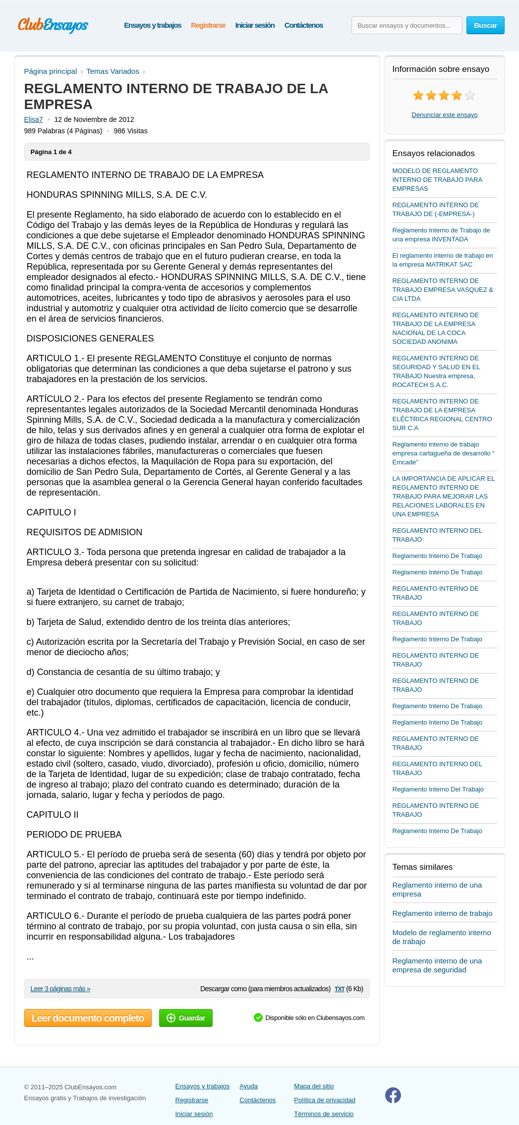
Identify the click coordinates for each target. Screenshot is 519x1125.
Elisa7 (33, 119)
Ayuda (248, 1086)
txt (340, 988)
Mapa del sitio (314, 1086)
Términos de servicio (323, 1114)
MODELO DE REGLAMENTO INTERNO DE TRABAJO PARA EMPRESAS (437, 179)
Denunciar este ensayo (445, 114)
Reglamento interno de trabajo (443, 913)
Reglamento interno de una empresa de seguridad (437, 965)
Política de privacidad (324, 1100)
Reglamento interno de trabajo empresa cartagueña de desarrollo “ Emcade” (444, 453)
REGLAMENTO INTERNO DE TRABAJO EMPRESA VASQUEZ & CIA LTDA (443, 289)
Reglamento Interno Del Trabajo (438, 789)
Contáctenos (304, 25)
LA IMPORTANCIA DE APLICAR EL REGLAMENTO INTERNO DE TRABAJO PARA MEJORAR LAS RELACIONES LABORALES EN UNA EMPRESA (444, 496)
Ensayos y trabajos (152, 25)
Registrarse (208, 25)
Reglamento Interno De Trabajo (437, 556)
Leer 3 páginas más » (61, 989)
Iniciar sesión (255, 25)
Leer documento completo (88, 1017)
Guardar (186, 1017)
